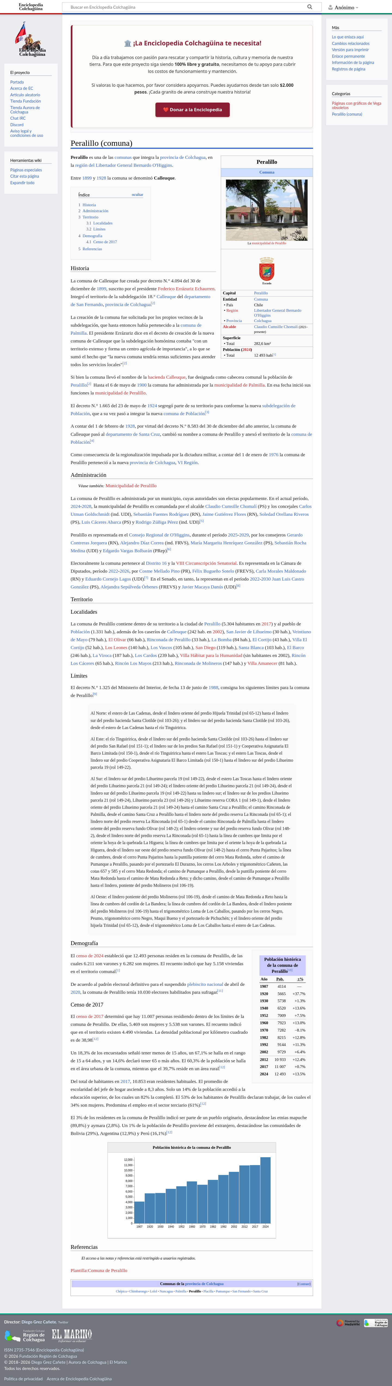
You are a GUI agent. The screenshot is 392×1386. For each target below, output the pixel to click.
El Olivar (117, 639)
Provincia (234, 321)
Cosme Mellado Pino (159, 571)
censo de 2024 (89, 955)
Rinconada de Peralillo (169, 639)
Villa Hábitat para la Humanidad (211, 655)
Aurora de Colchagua (87, 1362)
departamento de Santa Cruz (133, 434)
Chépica (121, 1291)
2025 (233, 535)
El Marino (118, 1362)
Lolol (153, 1291)
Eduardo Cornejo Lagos (108, 579)
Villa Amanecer (262, 663)
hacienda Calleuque (166, 377)
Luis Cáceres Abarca (101, 522)
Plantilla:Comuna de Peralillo (99, 1270)
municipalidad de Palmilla (239, 385)
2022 (113, 571)
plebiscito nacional (205, 984)
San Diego (205, 647)
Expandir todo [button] (22, 182)
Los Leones (116, 647)
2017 (266, 623)
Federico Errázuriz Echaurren (186, 288)
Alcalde (229, 327)
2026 (124, 571)
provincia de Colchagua (183, 157)
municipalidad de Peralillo (269, 243)
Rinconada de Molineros (198, 663)
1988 (213, 687)
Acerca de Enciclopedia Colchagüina (79, 1378)
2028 (86, 506)
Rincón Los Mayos (133, 663)
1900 (141, 385)
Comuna (266, 172)
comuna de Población (184, 413)
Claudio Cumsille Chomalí (276, 327)
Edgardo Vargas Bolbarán (127, 550)
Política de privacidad (23, 1378)
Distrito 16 (156, 563)
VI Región (187, 462)
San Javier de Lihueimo (249, 631)
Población (80, 631)
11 (220, 991)
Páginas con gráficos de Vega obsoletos (356, 105)
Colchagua (262, 321)
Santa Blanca (251, 647)
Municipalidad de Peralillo (131, 485)
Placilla (208, 1291)
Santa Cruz (260, 1291)
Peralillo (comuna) (347, 114)
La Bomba (222, 639)
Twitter (63, 1322)
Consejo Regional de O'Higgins (159, 535)
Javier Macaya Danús (202, 586)
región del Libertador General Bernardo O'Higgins (123, 165)
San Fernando (241, 1291)
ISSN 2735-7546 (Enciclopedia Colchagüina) (44, 1349)
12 (95, 1039)
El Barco (295, 647)
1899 (87, 178)
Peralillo (261, 293)
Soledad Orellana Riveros (284, 514)
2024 (247, 349)
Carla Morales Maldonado (281, 571)
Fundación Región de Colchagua (48, 1356)
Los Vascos (161, 647)
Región (232, 310)
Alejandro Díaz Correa (142, 542)
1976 (273, 454)
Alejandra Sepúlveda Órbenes (129, 586)
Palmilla (180, 1291)
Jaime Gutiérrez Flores (224, 514)
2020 (75, 992)
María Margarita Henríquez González (226, 542)
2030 (266, 579)
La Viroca (102, 655)
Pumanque (223, 1291)
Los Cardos (146, 655)
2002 (217, 631)
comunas (123, 157)
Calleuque (166, 296)
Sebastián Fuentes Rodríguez (161, 514)
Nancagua (166, 1291)
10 (290, 970)
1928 (101, 178)
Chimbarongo (138, 1291)
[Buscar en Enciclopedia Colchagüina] (191, 6)
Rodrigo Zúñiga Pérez (157, 522)
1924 (152, 405)
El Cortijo (261, 639)
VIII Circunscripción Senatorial (206, 563)
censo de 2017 (89, 1016)
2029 (244, 535)
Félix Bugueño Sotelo (213, 571)
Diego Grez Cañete (39, 1321)
